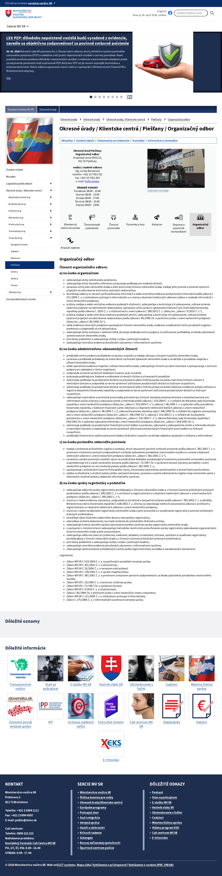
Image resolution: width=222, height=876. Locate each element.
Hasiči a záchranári (92, 828)
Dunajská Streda (19, 244)
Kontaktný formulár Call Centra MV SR (30, 843)
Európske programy (93, 807)
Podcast (157, 792)
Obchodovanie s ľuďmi (167, 812)
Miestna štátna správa (167, 823)
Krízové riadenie (91, 833)
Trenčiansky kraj (17, 231)
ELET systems (66, 865)
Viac (8, 78)
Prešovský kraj (16, 224)
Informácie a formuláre (162, 140)
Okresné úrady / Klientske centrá (24, 190)
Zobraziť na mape (176, 170)
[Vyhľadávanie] (191, 13)
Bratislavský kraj (17, 204)
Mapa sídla (84, 865)
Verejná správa (90, 823)
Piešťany (15, 264)
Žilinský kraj (15, 292)
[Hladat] (212, 13)
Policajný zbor (89, 812)
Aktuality (11, 176)
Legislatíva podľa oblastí (19, 183)
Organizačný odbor (179, 119)
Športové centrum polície (97, 848)
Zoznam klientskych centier (21, 299)
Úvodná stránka (14, 169)
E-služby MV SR (162, 802)
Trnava (14, 285)
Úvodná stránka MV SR (21, 109)
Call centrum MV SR (164, 833)
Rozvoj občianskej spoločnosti (100, 843)
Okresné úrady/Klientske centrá (101, 802)
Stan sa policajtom (164, 797)
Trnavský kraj (15, 237)
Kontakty (138, 140)
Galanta (15, 251)
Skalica (14, 278)
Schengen (86, 838)
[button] (18, 25)
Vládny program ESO (165, 828)
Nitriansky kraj (16, 217)
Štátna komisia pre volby (96, 797)
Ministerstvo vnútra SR (95, 792)
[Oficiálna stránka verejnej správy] (42, 3)
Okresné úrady (48, 109)
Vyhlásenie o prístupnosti (110, 865)
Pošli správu (92, 181)
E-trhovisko (160, 838)
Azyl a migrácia (90, 817)
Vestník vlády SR (163, 807)
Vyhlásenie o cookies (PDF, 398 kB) (151, 865)
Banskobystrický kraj (19, 197)
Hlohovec (15, 258)
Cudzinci (158, 817)
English (161, 11)
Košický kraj (15, 210)
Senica (14, 271)
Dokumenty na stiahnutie (113, 140)
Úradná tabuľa (85, 140)
